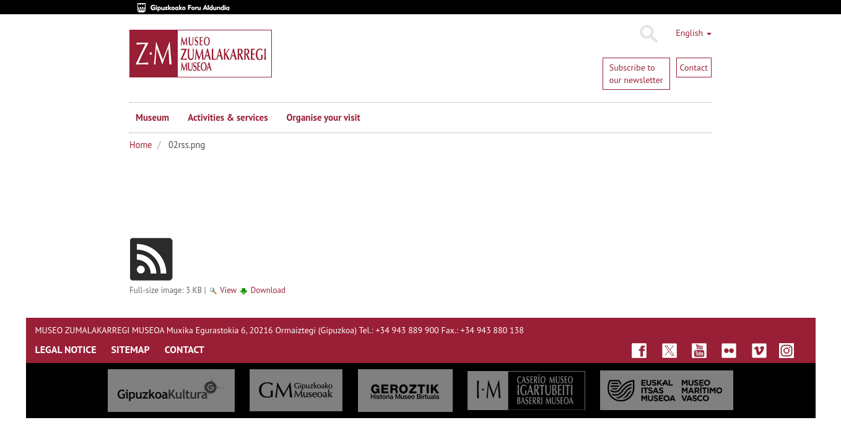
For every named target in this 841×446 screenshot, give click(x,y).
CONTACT (184, 349)
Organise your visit (323, 117)
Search (648, 34)
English (694, 32)
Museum (152, 117)
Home (140, 145)
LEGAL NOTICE (66, 349)
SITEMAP (130, 349)
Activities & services (228, 117)
